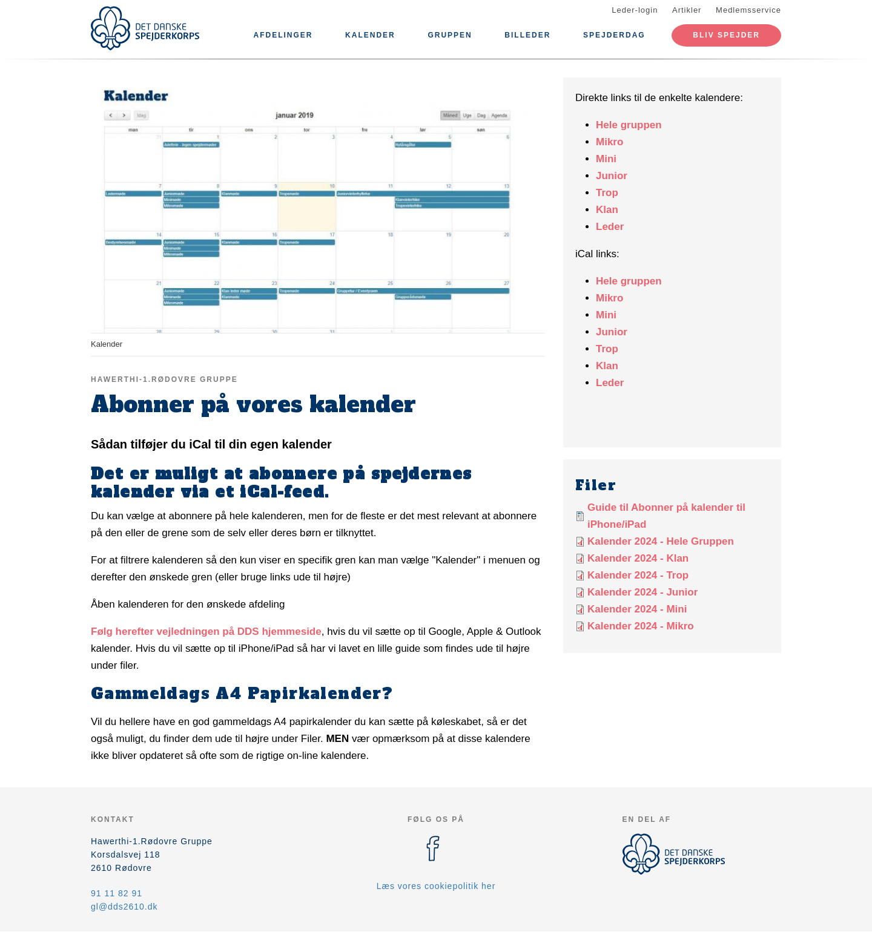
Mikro (609, 142)
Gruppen (450, 35)
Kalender (370, 35)
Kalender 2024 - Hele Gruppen (660, 541)
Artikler (686, 10)
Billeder (527, 35)
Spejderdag (614, 35)
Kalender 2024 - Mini (637, 609)
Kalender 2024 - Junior (642, 592)
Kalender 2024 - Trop (638, 575)
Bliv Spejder (726, 35)
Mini (606, 159)
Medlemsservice (748, 10)
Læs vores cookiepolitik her (436, 886)
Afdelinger (282, 35)
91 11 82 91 (116, 893)
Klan (607, 209)
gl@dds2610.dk (124, 906)
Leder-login (635, 10)
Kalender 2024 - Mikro (640, 626)
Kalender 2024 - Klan (638, 558)
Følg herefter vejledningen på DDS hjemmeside (206, 631)
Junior (611, 176)
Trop (607, 193)
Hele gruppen (629, 125)
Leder (610, 226)
